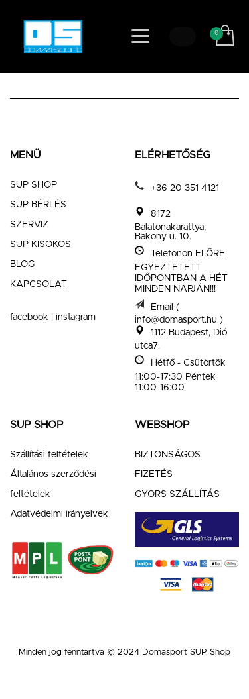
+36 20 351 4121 (185, 188)
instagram (76, 317)
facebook (29, 317)
